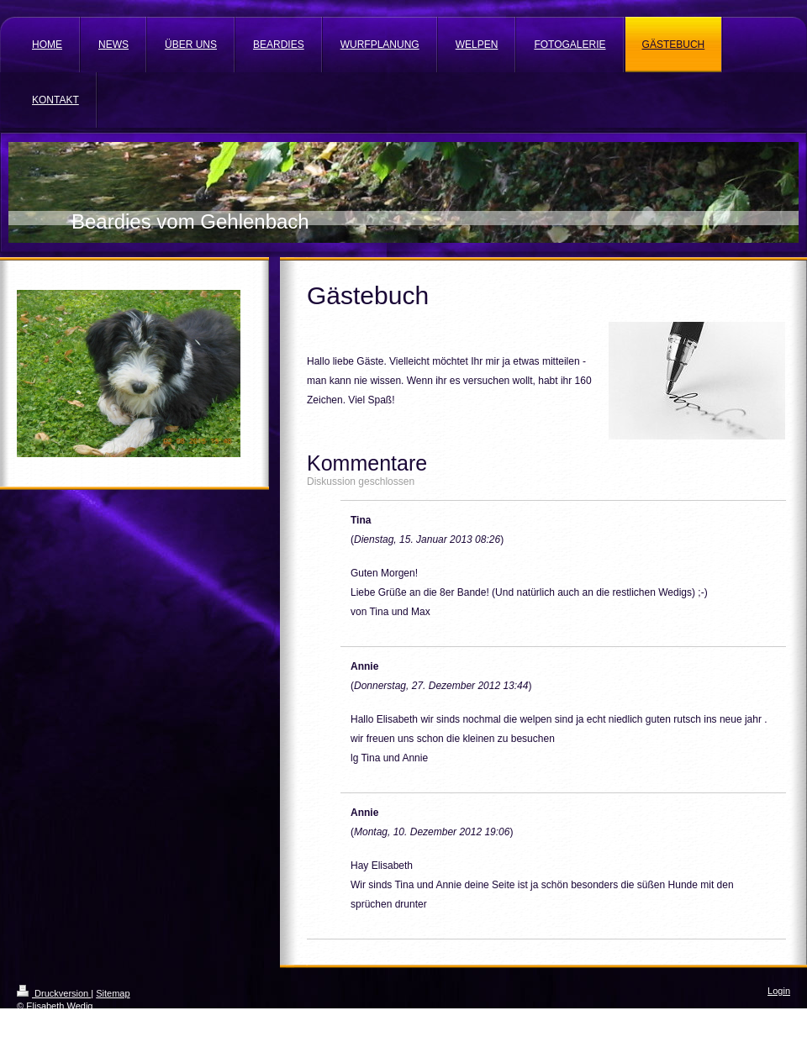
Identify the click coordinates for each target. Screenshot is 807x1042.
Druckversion (54, 993)
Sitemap (112, 993)
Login (778, 991)
